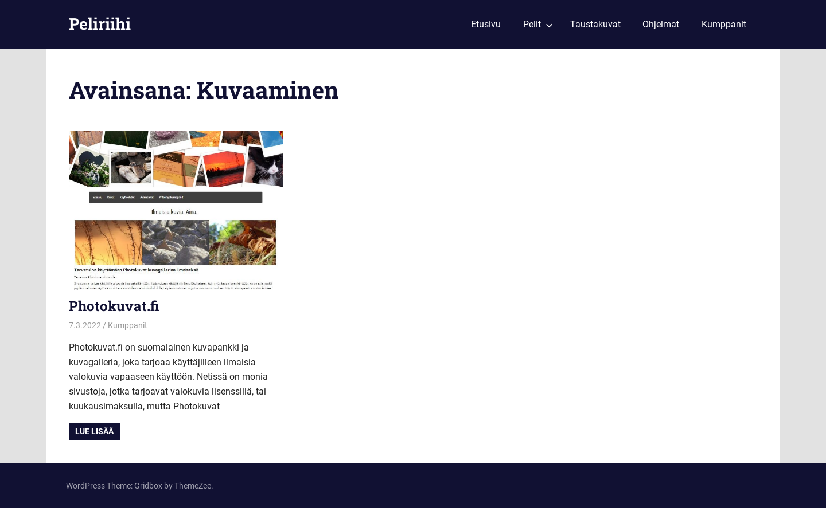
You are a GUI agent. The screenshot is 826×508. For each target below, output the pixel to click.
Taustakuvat (595, 24)
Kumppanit (724, 24)
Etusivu (486, 24)
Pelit (538, 24)
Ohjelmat (660, 24)
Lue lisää (94, 431)
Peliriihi (100, 23)
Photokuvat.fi (114, 306)
